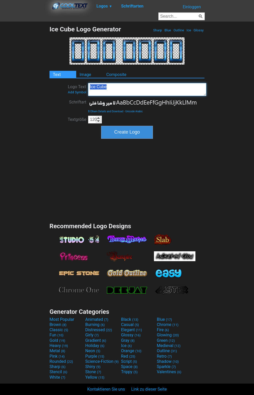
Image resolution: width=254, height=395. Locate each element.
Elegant (131, 329)
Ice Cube (147, 89)
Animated (96, 319)
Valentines (169, 371)
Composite (116, 74)
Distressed (98, 329)
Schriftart (77, 102)
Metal (57, 350)
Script (129, 361)
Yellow (94, 377)
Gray (128, 340)
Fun (57, 334)
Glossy (198, 30)
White (57, 377)
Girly (92, 334)
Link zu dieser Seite (149, 389)
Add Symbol (77, 92)
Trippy (129, 371)
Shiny (93, 366)
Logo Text (77, 89)
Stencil (58, 371)
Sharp (157, 30)
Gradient (95, 340)
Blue (168, 30)
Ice (189, 30)
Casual (130, 324)
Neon (92, 350)
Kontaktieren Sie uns (106, 389)
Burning (95, 324)
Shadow (168, 361)
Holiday (94, 345)
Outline (179, 30)
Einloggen (192, 6)
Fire (163, 329)
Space (129, 366)
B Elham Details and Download (105, 111)
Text (57, 74)
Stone (93, 371)
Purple (94, 356)
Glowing (168, 334)
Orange (131, 350)
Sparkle (166, 366)
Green (166, 340)
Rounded (61, 361)
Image (85, 74)
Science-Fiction (102, 361)
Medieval (169, 345)
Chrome (168, 324)
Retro (164, 356)
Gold (57, 340)
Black (129, 319)
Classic (59, 329)
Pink (57, 356)
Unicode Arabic (134, 111)
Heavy (59, 345)
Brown (58, 324)
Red (128, 356)
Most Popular (62, 319)
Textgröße (77, 119)
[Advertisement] (24, 103)
